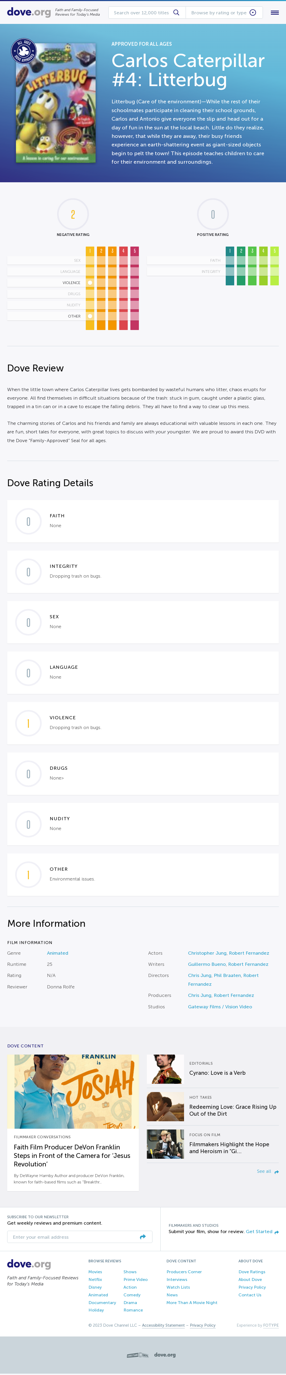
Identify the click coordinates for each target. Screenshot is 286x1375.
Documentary (102, 1303)
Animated (57, 954)
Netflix (95, 1281)
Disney (95, 1288)
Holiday (96, 1311)
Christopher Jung (207, 954)
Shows (129, 1273)
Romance (133, 1311)
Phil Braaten (227, 976)
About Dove (250, 1281)
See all (268, 1172)
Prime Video (135, 1281)
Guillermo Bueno (207, 965)
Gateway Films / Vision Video (220, 1007)
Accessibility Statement (163, 1327)
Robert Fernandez (249, 954)
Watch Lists (178, 1288)
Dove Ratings (251, 1273)
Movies (95, 1273)
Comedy (131, 1296)
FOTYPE (271, 1327)
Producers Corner (184, 1273)
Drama (130, 1303)
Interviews (177, 1281)
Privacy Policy (252, 1288)
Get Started (262, 1232)
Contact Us (249, 1296)
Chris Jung (199, 976)
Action (130, 1288)
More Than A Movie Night (192, 1303)
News (172, 1296)
